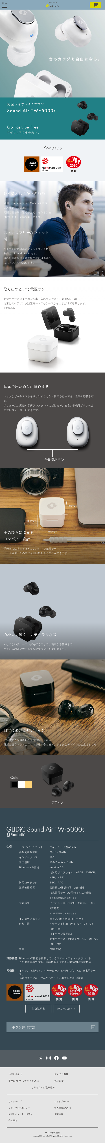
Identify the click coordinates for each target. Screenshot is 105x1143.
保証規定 (59, 1080)
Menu (4, 4)
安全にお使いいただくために (23, 1080)
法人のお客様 (61, 1074)
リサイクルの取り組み (43, 1087)
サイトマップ (14, 1101)
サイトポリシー (61, 1101)
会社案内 (12, 1120)
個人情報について (63, 1108)
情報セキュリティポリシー (21, 1114)
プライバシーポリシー (19, 1108)
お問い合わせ (15, 1074)
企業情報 (58, 1114)
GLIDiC (53, 4)
